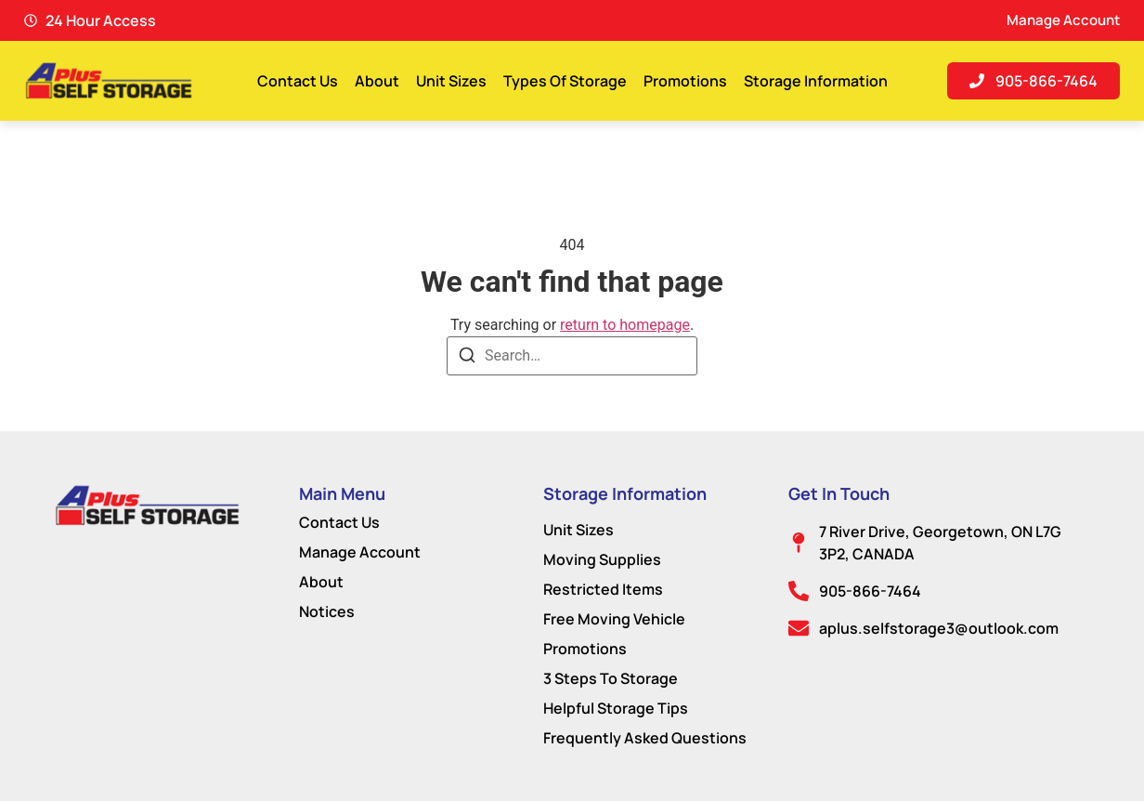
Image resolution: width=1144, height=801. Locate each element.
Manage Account (360, 552)
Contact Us (297, 81)
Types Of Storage (565, 81)
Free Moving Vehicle (614, 619)
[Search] (467, 358)
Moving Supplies (602, 559)
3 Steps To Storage (610, 678)
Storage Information (816, 81)
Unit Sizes (451, 81)
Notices (327, 611)
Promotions (685, 81)
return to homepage (625, 325)
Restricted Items (603, 589)
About (377, 81)
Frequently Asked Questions (645, 738)
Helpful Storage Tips (615, 708)
